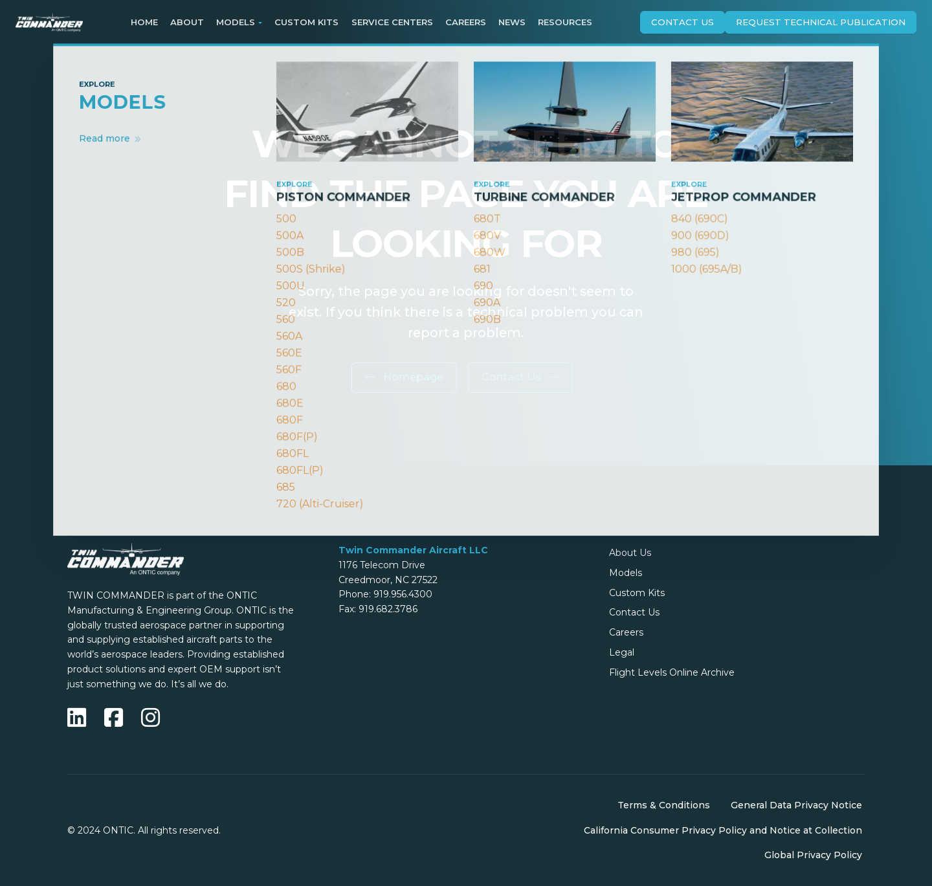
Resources (565, 22)
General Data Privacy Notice (796, 805)
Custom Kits (306, 22)
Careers (465, 22)
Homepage (404, 377)
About (187, 22)
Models (625, 573)
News (512, 22)
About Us (630, 553)
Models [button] (235, 22)
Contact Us (682, 22)
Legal (621, 652)
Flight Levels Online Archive (672, 672)
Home (144, 22)
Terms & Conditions (663, 805)
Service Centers (392, 22)
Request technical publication (820, 22)
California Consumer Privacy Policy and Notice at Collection (723, 830)
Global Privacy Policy (813, 855)
